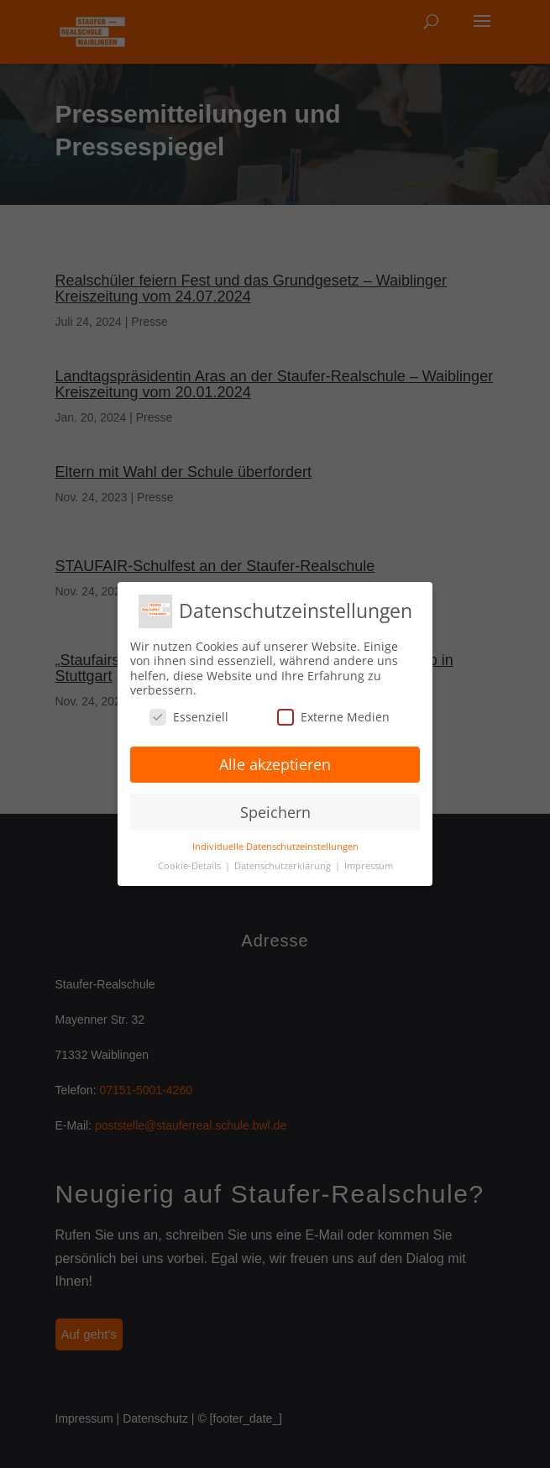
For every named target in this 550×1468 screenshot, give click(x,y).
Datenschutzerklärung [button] (283, 866)
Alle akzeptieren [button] (275, 764)
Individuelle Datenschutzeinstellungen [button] (275, 846)
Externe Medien (333, 717)
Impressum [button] (368, 866)
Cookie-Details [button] (190, 866)
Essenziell (188, 717)
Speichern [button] (275, 812)
